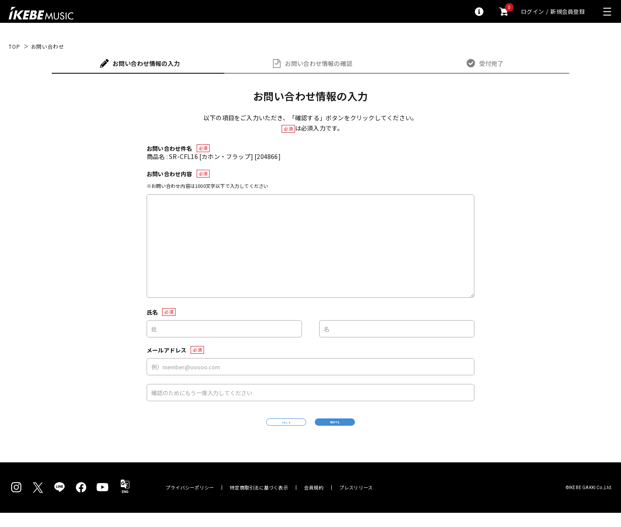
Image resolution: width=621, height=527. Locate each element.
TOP (14, 47)
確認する (373, 428)
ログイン (532, 11)
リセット (248, 429)
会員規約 (313, 501)
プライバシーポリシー (190, 501)
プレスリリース (356, 501)
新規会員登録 (567, 11)
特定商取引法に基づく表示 (259, 501)
